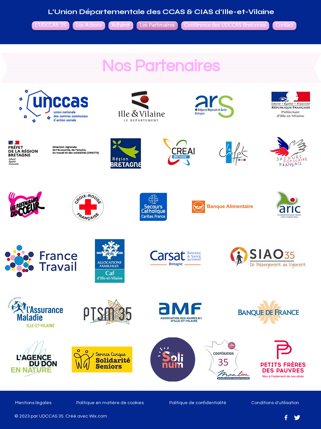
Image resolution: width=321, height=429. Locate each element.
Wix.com (98, 416)
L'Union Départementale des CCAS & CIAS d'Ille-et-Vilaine (161, 12)
